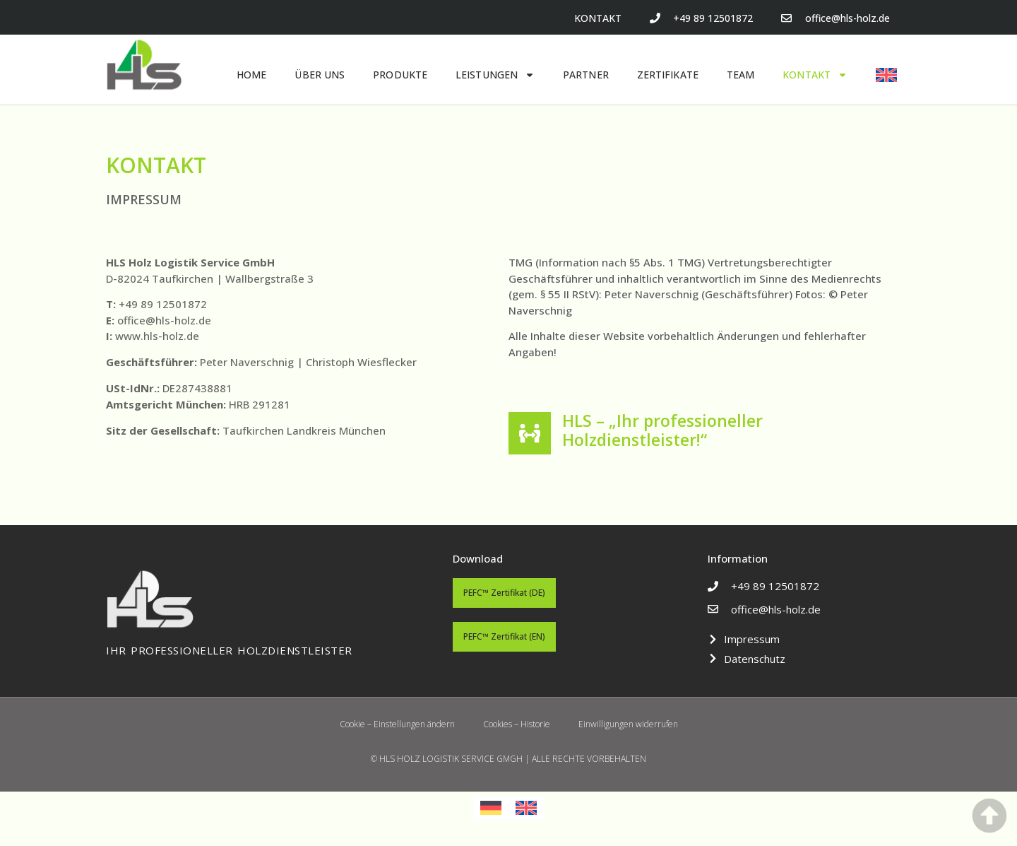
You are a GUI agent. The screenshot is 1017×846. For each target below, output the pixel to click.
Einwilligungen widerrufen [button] (628, 724)
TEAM (740, 74)
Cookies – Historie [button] (516, 724)
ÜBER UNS (320, 74)
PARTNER (586, 74)
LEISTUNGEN (495, 75)
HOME (251, 74)
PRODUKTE (400, 74)
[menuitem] (886, 74)
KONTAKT (815, 75)
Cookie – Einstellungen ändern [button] (397, 724)
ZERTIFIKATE (667, 74)
